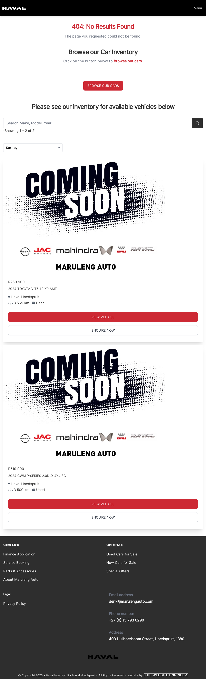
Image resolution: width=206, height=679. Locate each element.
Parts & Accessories (19, 571)
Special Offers (117, 571)
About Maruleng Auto (20, 579)
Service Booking (16, 563)
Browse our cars (103, 86)
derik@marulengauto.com (131, 601)
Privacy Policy (14, 604)
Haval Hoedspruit (83, 675)
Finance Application (19, 554)
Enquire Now (103, 330)
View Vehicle (103, 317)
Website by (158, 675)
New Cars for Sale (121, 563)
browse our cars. (128, 61)
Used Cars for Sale (121, 554)
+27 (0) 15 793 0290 (126, 620)
